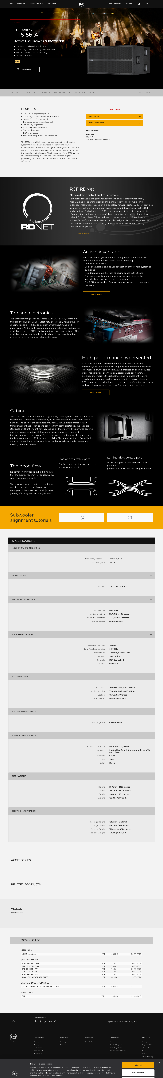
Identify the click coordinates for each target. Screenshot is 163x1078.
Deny (138, 1063)
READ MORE (83, 234)
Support (26, 69)
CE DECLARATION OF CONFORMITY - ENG (41, 987)
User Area (113, 1042)
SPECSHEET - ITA (29, 972)
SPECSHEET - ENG (30, 966)
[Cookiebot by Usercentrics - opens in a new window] (15, 1073)
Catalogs (63, 1042)
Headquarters (147, 1042)
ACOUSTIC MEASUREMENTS (35, 977)
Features (15, 93)
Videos (92, 93)
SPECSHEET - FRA (30, 969)
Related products (77, 93)
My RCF (129, 4)
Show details (117, 1073)
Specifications (29, 93)
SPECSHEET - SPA (30, 974)
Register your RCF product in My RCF (122, 1022)
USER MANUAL (29, 954)
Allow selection (138, 1056)
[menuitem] (37, 4)
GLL (23, 996)
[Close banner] (159, 1045)
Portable (37, 1042)
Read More (95, 392)
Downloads (45, 93)
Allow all (138, 1048)
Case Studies (89, 1042)
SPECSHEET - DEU (30, 963)
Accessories (59, 93)
